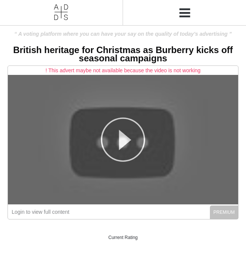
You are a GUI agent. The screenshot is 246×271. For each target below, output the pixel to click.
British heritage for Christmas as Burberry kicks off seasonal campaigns (123, 54)
